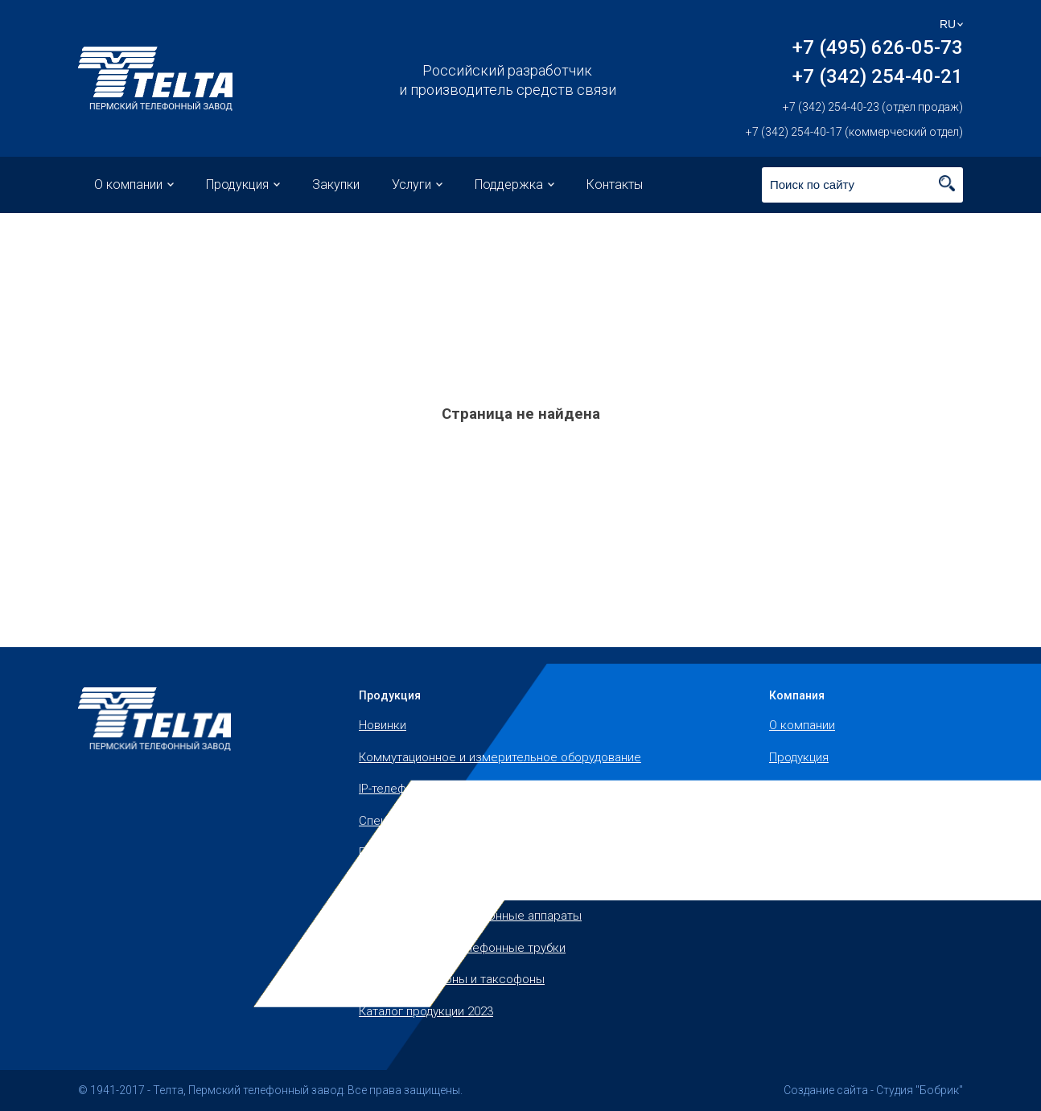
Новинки (382, 725)
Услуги (411, 184)
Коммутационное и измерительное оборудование (500, 757)
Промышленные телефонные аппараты (470, 915)
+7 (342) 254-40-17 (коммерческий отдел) (854, 131)
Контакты (614, 184)
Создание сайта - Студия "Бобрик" (873, 1090)
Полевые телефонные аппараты (450, 852)
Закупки (336, 184)
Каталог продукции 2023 (426, 1011)
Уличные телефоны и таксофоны (452, 979)
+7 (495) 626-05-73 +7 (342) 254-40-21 (877, 62)
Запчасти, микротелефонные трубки (462, 948)
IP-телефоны (394, 788)
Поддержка (509, 184)
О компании (128, 184)
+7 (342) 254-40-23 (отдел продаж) (873, 106)
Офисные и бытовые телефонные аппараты (483, 884)
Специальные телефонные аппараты (462, 821)
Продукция (237, 184)
